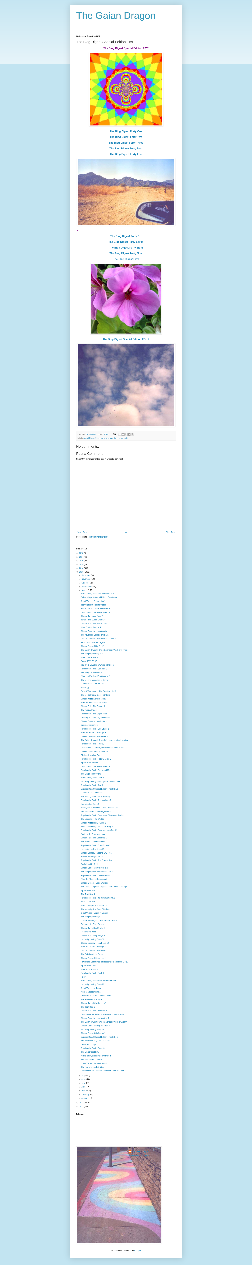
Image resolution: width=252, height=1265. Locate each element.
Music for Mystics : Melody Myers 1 (96, 1056)
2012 (81, 1103)
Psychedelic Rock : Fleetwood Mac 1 (97, 770)
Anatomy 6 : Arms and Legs (93, 834)
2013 (81, 572)
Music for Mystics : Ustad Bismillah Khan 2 (99, 981)
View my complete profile (139, 1155)
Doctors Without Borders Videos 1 (95, 766)
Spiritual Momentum (89, 725)
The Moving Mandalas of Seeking (95, 796)
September (86, 586)
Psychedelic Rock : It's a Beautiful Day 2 (98, 898)
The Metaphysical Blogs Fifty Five (95, 695)
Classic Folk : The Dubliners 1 (94, 838)
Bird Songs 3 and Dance (91, 672)
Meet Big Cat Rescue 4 (91, 627)
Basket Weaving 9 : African (92, 856)
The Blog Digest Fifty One (92, 917)
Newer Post (82, 532)
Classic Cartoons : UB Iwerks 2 (94, 868)
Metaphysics (100, 438)
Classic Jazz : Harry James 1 (93, 823)
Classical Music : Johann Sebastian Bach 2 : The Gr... (104, 1071)
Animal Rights (88, 438)
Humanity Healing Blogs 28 (92, 1029)
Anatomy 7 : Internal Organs (93, 642)
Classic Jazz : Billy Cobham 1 (93, 1003)
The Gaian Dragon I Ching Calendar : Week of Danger (104, 887)
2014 (81, 568)
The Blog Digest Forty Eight (126, 247)
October (85, 583)
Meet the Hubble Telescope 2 (93, 947)
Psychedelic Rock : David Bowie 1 (95, 875)
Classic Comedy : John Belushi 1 (95, 943)
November (86, 579)
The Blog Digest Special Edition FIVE (97, 872)
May (83, 1083)
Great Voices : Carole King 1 (93, 601)
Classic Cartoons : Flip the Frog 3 (95, 1026)
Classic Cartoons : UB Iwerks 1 (94, 950)
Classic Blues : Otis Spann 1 (93, 1033)
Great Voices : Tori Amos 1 (92, 793)
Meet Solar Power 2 (89, 657)
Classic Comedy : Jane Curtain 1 (95, 1018)
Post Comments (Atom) (98, 537)
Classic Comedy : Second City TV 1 (96, 853)
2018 (81, 553)
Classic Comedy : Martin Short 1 (95, 721)
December (86, 575)
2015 (81, 564)
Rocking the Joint (88, 932)
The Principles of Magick (91, 999)
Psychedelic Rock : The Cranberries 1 (97, 860)
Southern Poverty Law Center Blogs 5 (97, 826)
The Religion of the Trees (92, 954)
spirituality (125, 438)
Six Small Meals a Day (90, 755)
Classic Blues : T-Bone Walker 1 (94, 883)
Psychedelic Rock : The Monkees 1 (96, 800)
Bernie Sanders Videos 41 (92, 1059)
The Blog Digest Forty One (126, 131)
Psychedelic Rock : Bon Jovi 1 (94, 669)
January (85, 1098)
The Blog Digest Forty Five (126, 154)
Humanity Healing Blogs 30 (92, 939)
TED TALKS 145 (88, 902)
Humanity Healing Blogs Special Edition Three (100, 781)
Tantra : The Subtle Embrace (93, 620)
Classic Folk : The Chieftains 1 (94, 1011)
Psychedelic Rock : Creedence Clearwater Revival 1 (103, 815)
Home (126, 532)
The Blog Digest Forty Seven (126, 242)
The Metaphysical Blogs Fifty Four (95, 909)
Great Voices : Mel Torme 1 (92, 684)
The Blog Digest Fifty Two (92, 654)
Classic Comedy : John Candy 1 (94, 631)
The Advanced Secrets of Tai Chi (95, 635)
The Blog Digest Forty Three (126, 142)
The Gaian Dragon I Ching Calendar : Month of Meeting (104, 740)
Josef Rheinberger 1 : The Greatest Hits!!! (99, 920)
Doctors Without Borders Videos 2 (95, 612)
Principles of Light (88, 1044)
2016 (81, 561)
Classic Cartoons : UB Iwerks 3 (94, 736)
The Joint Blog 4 (88, 894)
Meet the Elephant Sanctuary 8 (94, 879)
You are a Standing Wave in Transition (97, 665)
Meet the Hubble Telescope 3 (93, 732)
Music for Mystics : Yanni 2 (92, 778)
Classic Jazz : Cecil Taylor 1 (93, 928)
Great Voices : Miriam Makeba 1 (94, 913)
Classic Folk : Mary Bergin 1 (93, 935)
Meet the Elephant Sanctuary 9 (94, 702)
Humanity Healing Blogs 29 (92, 984)
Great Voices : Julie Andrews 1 (94, 1063)
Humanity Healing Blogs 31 (92, 849)
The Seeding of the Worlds (92, 819)
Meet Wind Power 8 (89, 969)
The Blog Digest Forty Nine (125, 253)
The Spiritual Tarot (89, 710)
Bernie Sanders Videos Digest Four (96, 811)
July (83, 1075)
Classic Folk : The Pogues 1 (93, 706)
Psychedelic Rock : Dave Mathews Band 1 (99, 830)
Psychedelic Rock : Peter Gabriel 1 (96, 759)
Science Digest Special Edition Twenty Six (99, 597)
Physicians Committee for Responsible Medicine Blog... (104, 962)
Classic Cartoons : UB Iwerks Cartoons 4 (98, 638)
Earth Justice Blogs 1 (90, 804)
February (85, 1094)
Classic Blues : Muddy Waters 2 (94, 751)
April (83, 1087)
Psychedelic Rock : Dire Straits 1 (95, 729)
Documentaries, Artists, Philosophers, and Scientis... (103, 748)
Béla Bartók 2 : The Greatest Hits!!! (96, 996)
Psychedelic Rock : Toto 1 (92, 785)
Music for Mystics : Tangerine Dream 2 (97, 593)
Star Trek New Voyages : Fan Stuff (96, 1041)
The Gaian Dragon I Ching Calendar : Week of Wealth (104, 1022)
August (84, 590)
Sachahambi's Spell (89, 864)
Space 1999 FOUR (89, 661)
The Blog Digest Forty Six (126, 236)
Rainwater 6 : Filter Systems (93, 924)
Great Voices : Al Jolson (91, 988)
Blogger (137, 1251)
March (84, 1090)
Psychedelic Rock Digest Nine (94, 714)
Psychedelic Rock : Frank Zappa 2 (95, 845)
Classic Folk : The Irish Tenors (94, 624)
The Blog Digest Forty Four (126, 148)
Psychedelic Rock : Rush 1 (92, 973)
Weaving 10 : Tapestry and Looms (95, 718)
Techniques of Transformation (93, 605)
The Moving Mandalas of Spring (94, 680)
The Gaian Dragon (116, 15)
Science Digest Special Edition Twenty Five (99, 789)
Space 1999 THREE (89, 763)
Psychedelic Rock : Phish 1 (92, 744)
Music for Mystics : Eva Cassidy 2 (95, 676)
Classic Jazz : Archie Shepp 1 (93, 699)
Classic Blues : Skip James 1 (93, 958)
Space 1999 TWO (88, 890)
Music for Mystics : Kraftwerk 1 (94, 905)
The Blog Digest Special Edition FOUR (126, 339)
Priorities (85, 977)
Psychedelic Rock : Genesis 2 (94, 1048)
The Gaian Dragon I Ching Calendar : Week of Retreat (104, 650)
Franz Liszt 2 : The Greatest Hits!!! (95, 608)
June (83, 1079)
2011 (81, 1106)
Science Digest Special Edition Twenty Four (99, 1037)
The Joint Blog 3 (88, 1007)
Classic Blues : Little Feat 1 (92, 646)
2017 (81, 557)
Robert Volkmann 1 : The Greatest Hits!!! (98, 691)
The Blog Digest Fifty (126, 259)
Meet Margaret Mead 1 (90, 992)
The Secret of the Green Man (93, 842)
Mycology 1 (86, 687)
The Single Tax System (91, 774)
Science (117, 438)
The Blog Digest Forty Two (126, 137)
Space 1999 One (88, 965)
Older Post (170, 532)
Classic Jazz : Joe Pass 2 (92, 616)
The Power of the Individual (92, 1067)
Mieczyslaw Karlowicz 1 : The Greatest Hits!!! (100, 808)
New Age (109, 438)
